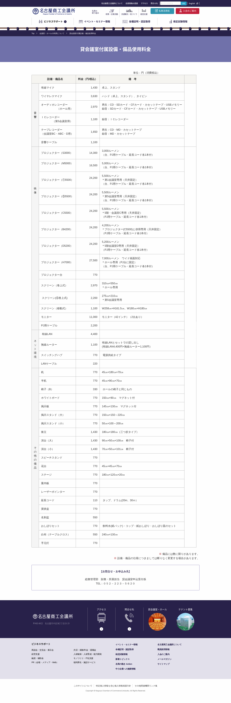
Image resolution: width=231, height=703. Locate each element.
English (192, 3)
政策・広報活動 (112, 14)
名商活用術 (164, 10)
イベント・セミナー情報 (97, 21)
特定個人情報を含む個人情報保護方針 (113, 686)
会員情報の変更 (132, 3)
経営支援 (143, 14)
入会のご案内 (189, 10)
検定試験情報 (180, 21)
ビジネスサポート (53, 21)
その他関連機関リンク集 (146, 686)
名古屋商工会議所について (112, 3)
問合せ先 (154, 3)
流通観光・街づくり (129, 14)
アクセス (144, 3)
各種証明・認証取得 (139, 21)
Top (33, 33)
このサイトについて (83, 686)
